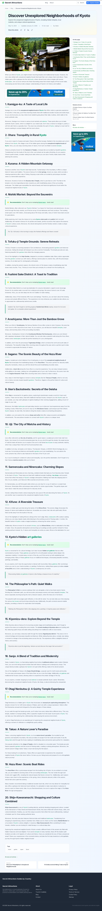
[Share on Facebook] (24, 29)
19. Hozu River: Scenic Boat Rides (81, 94)
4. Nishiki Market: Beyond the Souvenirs (83, 48)
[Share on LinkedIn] (28, 29)
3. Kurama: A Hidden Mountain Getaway (83, 46)
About (51, 2)
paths (18, 521)
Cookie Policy (73, 894)
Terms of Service (74, 891)
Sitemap (71, 896)
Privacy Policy (73, 889)
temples (59, 145)
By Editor (56, 26)
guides (15, 849)
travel (9, 849)
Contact (38, 896)
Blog (46, 2)
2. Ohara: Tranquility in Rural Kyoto (82, 44)
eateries (44, 121)
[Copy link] (31, 29)
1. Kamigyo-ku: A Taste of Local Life (82, 41)
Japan (21, 849)
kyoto (18, 74)
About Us (39, 889)
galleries (26, 552)
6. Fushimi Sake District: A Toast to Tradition (84, 54)
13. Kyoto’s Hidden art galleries (81, 76)
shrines (34, 525)
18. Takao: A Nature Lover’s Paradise (82, 92)
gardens (63, 149)
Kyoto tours (42, 202)
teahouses (22, 406)
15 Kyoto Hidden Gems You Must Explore (83, 116)
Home (6, 8)
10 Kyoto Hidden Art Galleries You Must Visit (84, 112)
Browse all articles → (11, 856)
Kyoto (42, 110)
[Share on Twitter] (21, 29)
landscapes (8, 81)
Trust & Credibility (41, 891)
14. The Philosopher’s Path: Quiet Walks (83, 78)
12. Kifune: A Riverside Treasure (81, 74)
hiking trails (8, 739)
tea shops (55, 475)
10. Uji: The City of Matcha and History (83, 68)
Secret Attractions (13, 3)
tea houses (49, 442)
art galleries (34, 536)
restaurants (52, 516)
